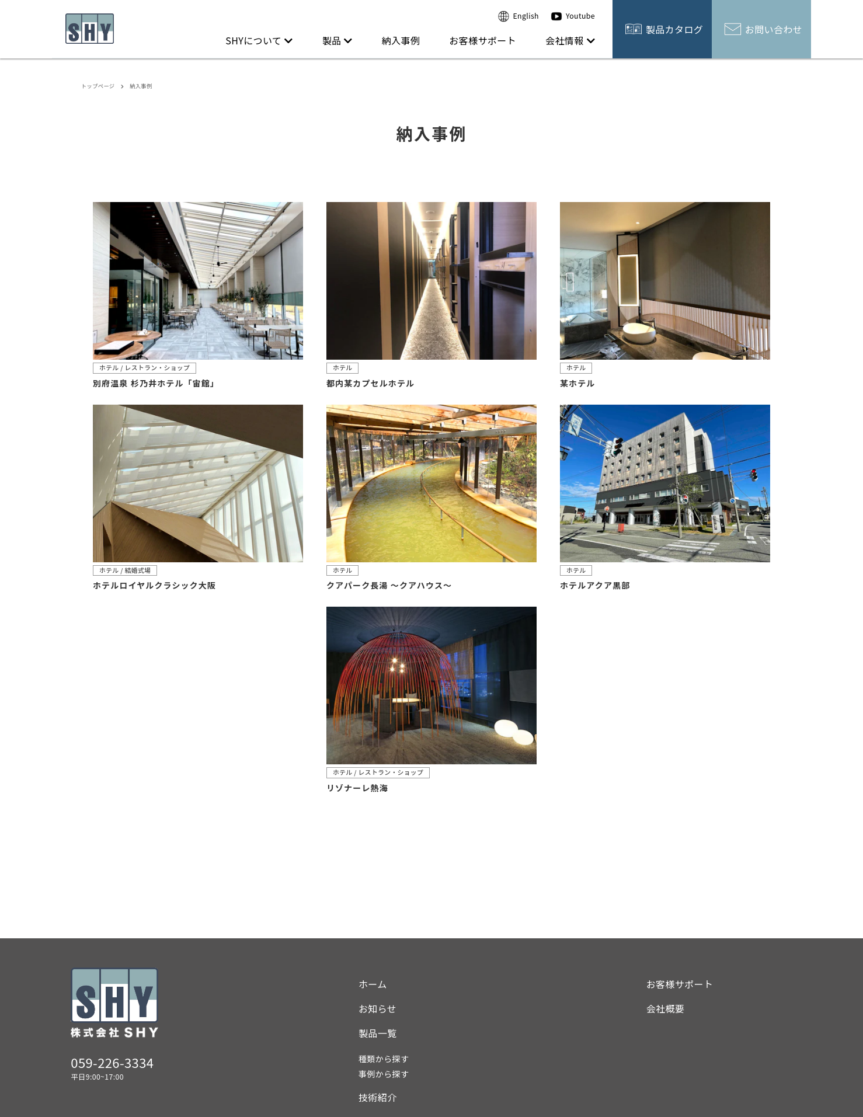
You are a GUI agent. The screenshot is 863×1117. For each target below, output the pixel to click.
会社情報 (570, 40)
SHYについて (259, 40)
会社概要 (665, 1008)
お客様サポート (482, 40)
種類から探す (384, 1058)
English (518, 16)
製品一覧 (378, 1033)
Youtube (573, 16)
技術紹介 (378, 1097)
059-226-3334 (112, 1062)
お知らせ (377, 1008)
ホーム (373, 984)
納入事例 (401, 40)
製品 (337, 40)
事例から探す (384, 1074)
